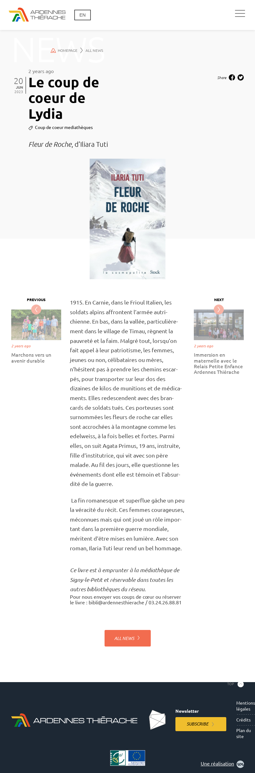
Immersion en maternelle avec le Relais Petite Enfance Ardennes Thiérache (218, 363)
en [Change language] (82, 14)
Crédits (243, 719)
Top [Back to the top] (230, 684)
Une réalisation (222, 764)
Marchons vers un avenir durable (31, 357)
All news (94, 50)
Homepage (67, 50)
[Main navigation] (240, 13)
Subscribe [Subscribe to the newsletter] (197, 723)
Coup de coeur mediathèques (64, 127)
